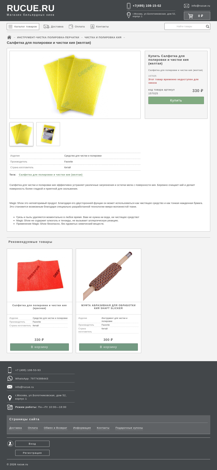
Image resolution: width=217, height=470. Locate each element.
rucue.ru (22, 464)
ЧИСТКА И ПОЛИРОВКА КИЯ (103, 37)
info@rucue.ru (201, 5)
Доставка (57, 26)
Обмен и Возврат (55, 427)
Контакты (102, 26)
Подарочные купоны (129, 427)
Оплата (80, 26)
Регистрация (32, 452)
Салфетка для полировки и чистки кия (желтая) (51, 174)
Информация (82, 427)
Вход (32, 443)
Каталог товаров (25, 26)
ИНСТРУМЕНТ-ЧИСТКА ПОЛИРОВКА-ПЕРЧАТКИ (48, 37)
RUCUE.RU (31, 10)
